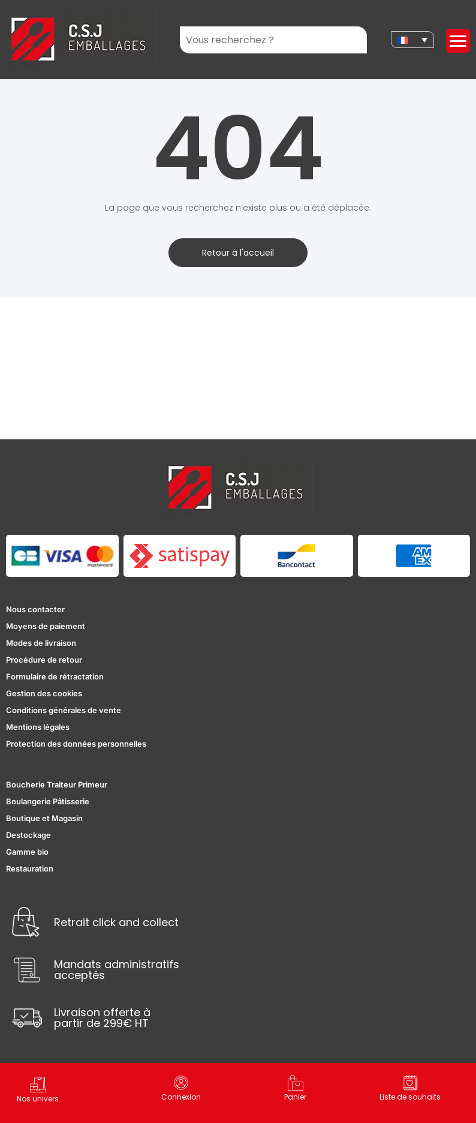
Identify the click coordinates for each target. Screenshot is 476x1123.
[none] (412, 39)
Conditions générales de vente (63, 710)
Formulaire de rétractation (55, 676)
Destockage (28, 835)
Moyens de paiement (45, 626)
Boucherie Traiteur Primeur (56, 784)
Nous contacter (35, 609)
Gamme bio (27, 852)
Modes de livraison (41, 643)
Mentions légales (38, 727)
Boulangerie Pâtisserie (47, 801)
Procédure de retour (44, 659)
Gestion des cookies (44, 693)
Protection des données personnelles (76, 743)
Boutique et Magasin (44, 818)
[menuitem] (412, 39)
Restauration (29, 868)
